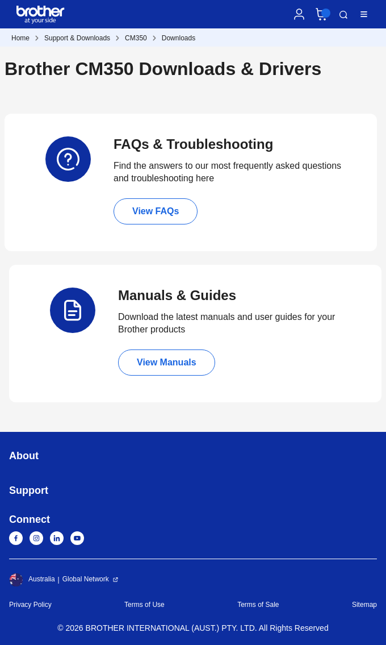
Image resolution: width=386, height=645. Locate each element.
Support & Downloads (77, 38)
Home (20, 38)
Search (343, 14)
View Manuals (166, 362)
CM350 (136, 38)
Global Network (85, 579)
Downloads (178, 38)
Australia (32, 579)
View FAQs (155, 211)
